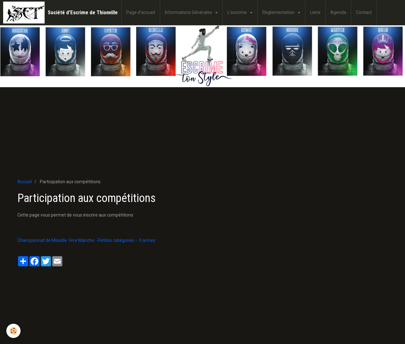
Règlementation (279, 12)
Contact (364, 12)
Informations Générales (189, 12)
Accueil (24, 181)
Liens (315, 12)
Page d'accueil (140, 12)
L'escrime (237, 12)
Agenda (338, 12)
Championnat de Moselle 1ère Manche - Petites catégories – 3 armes (86, 240)
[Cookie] (13, 331)
